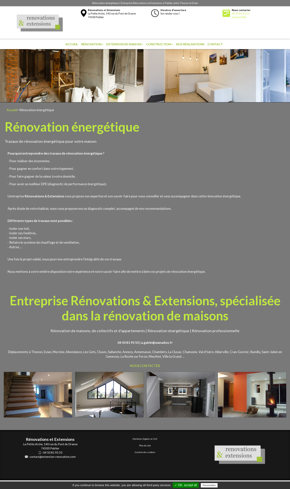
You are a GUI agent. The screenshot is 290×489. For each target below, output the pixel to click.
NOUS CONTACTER (145, 366)
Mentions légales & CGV (145, 438)
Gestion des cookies (145, 452)
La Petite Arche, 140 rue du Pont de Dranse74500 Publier (112, 14)
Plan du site (145, 445)
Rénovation (92, 44)
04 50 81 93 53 (240, 13)
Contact (215, 44)
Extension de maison (124, 44)
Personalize (209, 485)
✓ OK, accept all (186, 485)
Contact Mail (239, 17)
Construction (159, 44)
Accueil (71, 44)
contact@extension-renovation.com (53, 456)
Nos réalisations (190, 44)
